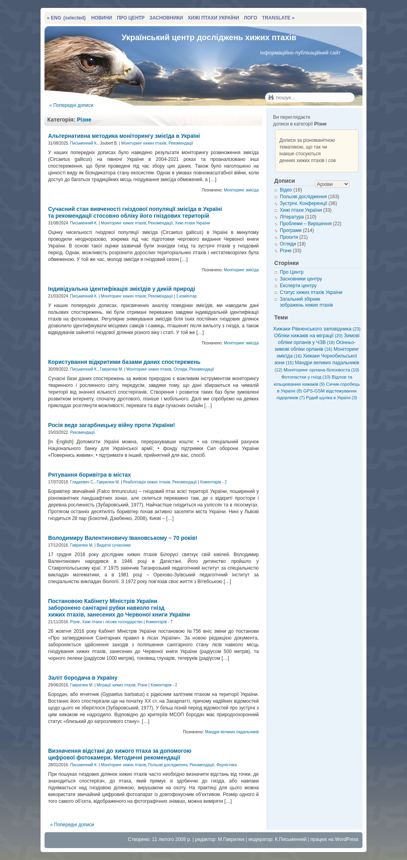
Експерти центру (298, 285)
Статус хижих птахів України (311, 292)
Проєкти (289, 237)
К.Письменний (291, 839)
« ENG (66, 18)
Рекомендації (181, 143)
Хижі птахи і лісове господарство (112, 622)
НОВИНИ (101, 18)
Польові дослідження (167, 765)
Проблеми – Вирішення (305, 223)
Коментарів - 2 (213, 482)
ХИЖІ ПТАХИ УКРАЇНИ (213, 18)
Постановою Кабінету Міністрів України (119, 608)
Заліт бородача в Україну (83, 677)
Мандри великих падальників (232, 732)
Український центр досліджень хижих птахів (209, 37)
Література (292, 217)
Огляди (180, 369)
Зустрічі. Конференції (303, 203)
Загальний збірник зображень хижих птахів (306, 302)
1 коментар (186, 296)
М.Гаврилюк (231, 839)
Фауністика (226, 765)
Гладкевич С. (82, 482)
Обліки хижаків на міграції (308, 335)
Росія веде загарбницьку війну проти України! (111, 425)
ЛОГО (250, 18)
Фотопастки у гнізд (306, 376)
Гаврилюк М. (111, 369)
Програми (291, 230)
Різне (84, 119)
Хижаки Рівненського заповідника (316, 329)
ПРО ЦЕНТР (131, 18)
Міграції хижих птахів (116, 685)
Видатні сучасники (113, 545)
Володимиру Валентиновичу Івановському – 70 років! (122, 538)
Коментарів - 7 (159, 622)
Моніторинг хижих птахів (144, 143)
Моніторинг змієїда (241, 190)
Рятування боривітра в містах (89, 475)
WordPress (347, 839)
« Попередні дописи (71, 105)
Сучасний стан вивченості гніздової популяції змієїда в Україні (135, 212)
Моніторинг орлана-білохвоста (321, 369)
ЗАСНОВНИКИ (166, 18)
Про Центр (292, 272)
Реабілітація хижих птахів (146, 482)
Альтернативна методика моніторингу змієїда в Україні (124, 136)
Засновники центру (301, 279)
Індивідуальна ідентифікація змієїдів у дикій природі (121, 289)
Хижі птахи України (192, 223)
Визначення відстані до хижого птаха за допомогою (119, 754)
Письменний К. (84, 143)
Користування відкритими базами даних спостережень (124, 362)
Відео (286, 190)
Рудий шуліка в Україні (331, 397)
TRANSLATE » (278, 18)
